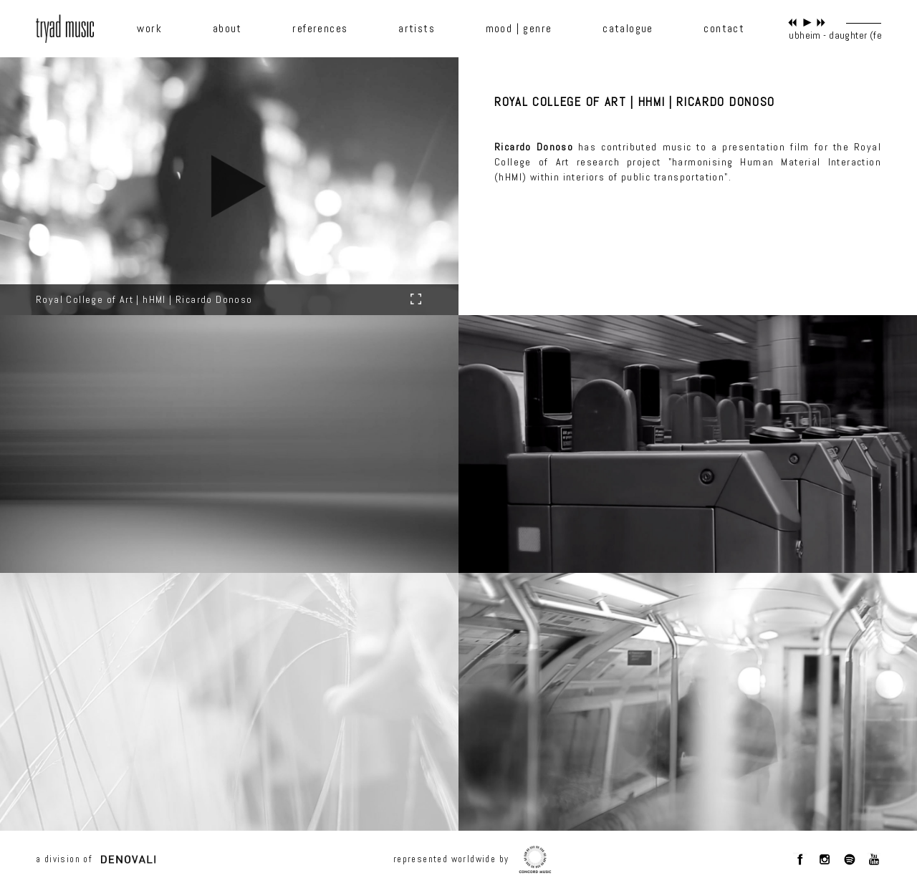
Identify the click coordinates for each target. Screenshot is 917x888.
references (319, 28)
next (821, 22)
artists (416, 28)
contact (724, 28)
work (149, 28)
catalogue (627, 28)
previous (792, 22)
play (807, 22)
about (227, 28)
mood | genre (519, 28)
